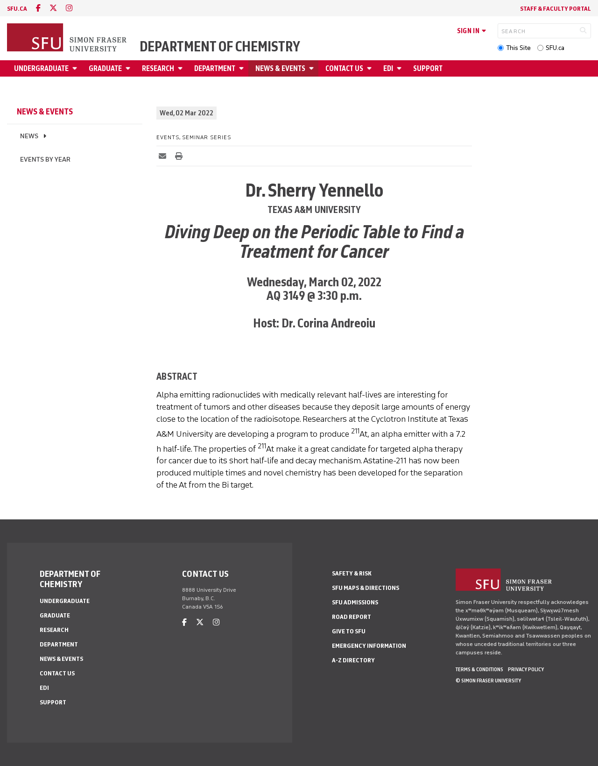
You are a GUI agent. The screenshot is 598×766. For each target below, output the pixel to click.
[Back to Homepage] (67, 38)
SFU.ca (555, 48)
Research (158, 68)
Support (428, 68)
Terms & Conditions (479, 669)
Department (214, 68)
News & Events (280, 68)
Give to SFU (349, 631)
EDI (388, 68)
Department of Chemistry (220, 46)
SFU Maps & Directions (365, 588)
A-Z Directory (353, 660)
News (29, 136)
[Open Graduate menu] (129, 68)
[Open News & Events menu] (312, 68)
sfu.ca (17, 9)
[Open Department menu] (242, 68)
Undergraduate (41, 68)
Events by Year (45, 159)
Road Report (351, 617)
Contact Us (344, 68)
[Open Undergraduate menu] (76, 68)
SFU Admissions (355, 602)
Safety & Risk (352, 573)
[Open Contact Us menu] (370, 68)
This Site (518, 48)
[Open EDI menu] (400, 68)
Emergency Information (369, 646)
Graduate (105, 68)
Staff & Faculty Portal (555, 9)
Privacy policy (526, 669)
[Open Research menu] (181, 68)
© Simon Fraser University (488, 680)
